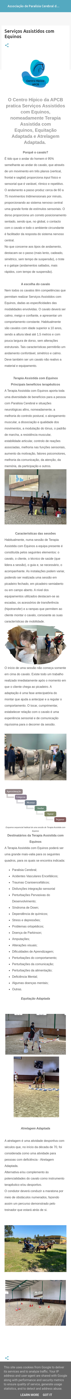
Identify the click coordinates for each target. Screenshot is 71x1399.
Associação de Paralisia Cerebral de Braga (37, 6)
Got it (47, 1395)
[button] (7, 45)
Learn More (29, 1395)
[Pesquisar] (65, 6)
